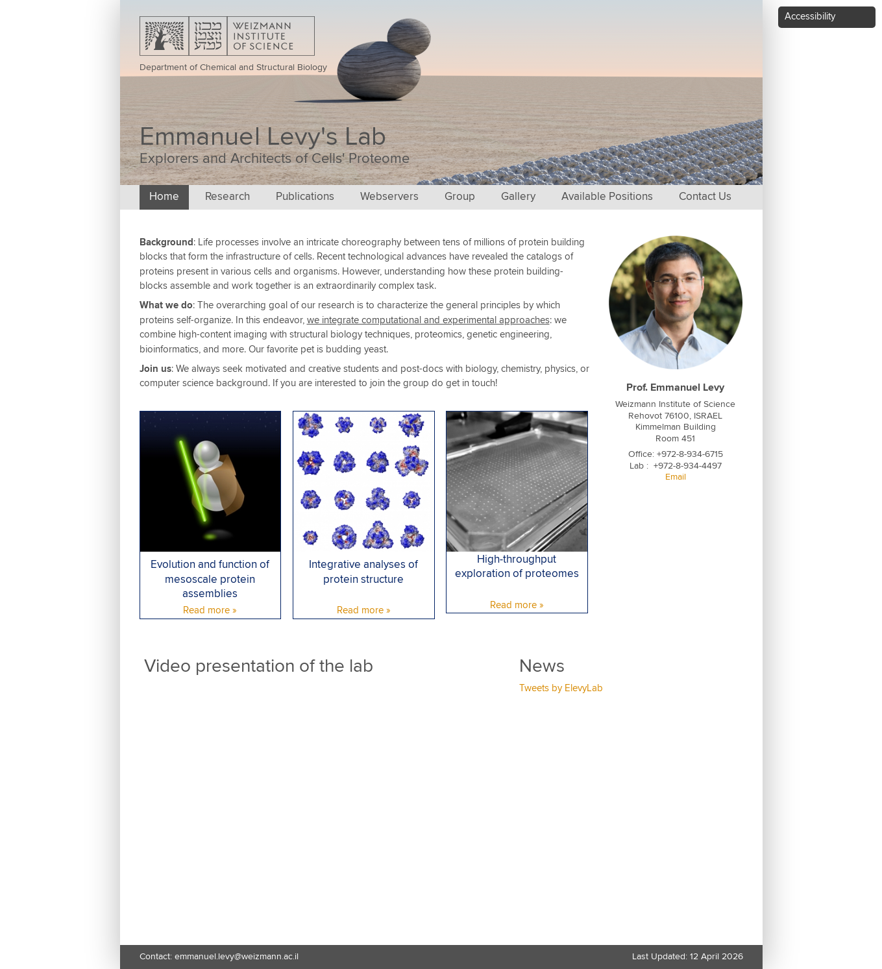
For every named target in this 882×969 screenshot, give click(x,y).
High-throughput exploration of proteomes (517, 567)
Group (460, 197)
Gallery (518, 197)
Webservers (389, 197)
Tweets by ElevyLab (561, 688)
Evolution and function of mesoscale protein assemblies (210, 579)
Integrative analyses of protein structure (363, 572)
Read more (206, 610)
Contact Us (705, 197)
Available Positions (607, 197)
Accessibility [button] (810, 16)
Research (227, 197)
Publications (305, 197)
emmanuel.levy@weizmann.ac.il (237, 957)
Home (164, 197)
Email (675, 477)
